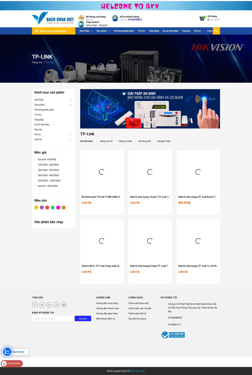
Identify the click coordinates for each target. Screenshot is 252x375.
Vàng (36, 207)
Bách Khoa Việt (137, 371)
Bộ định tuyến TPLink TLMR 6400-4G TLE (104, 197)
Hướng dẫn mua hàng (107, 303)
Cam (64, 207)
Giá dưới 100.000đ (45, 159)
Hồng (58, 207)
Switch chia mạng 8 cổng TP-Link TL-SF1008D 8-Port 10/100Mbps (166, 266)
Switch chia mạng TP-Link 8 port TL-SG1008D (203, 197)
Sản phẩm (213, 18)
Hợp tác (38, 129)
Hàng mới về (105, 141)
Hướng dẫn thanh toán (107, 308)
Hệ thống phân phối (44, 109)
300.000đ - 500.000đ (46, 175)
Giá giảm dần (162, 141)
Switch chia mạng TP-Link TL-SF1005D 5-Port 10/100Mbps (210, 266)
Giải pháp (39, 119)
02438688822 (135, 19)
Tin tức (37, 114)
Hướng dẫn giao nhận (107, 313)
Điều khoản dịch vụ (105, 318)
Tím (42, 207)
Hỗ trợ (37, 134)
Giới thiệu (39, 99)
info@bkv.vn (174, 324)
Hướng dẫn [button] (103, 297)
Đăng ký (103, 25)
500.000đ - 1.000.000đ (47, 180)
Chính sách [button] (135, 297)
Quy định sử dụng (137, 318)
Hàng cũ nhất (124, 141)
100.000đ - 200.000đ (46, 164)
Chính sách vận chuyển (139, 308)
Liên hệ (37, 139)
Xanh (53, 207)
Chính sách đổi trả (137, 313)
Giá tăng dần (143, 141)
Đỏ (47, 207)
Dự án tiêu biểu (41, 124)
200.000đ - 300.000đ (46, 169)
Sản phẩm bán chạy (48, 222)
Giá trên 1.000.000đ (46, 185)
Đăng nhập (91, 25)
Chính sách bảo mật (138, 303)
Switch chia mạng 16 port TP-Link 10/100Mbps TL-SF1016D (162, 197)
